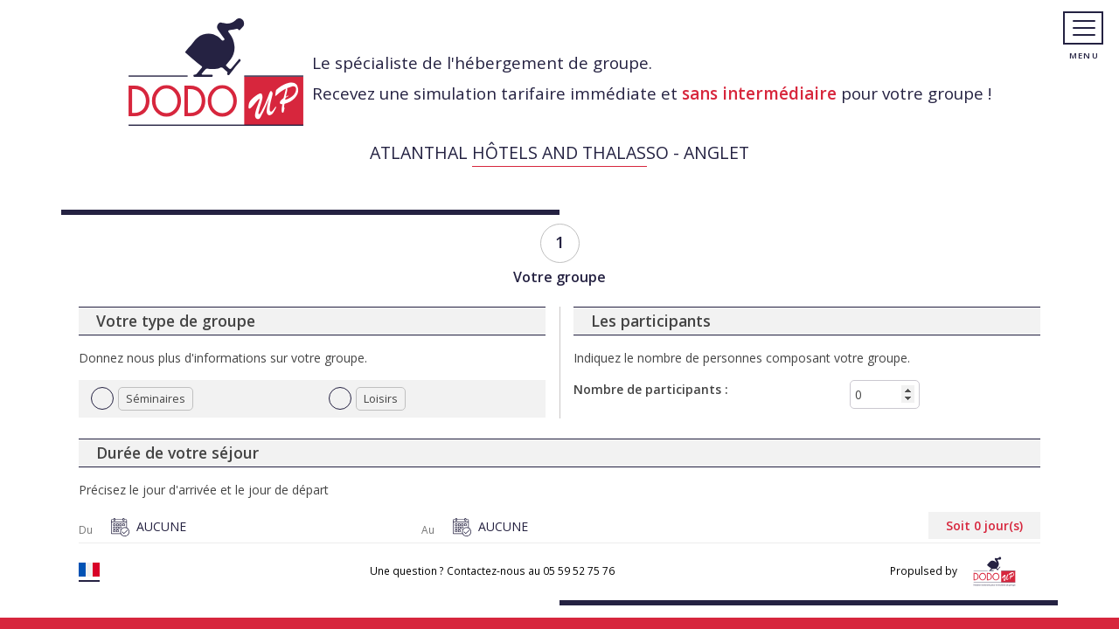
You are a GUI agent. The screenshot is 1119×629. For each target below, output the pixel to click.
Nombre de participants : (650, 389)
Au (427, 530)
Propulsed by (956, 571)
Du (86, 530)
